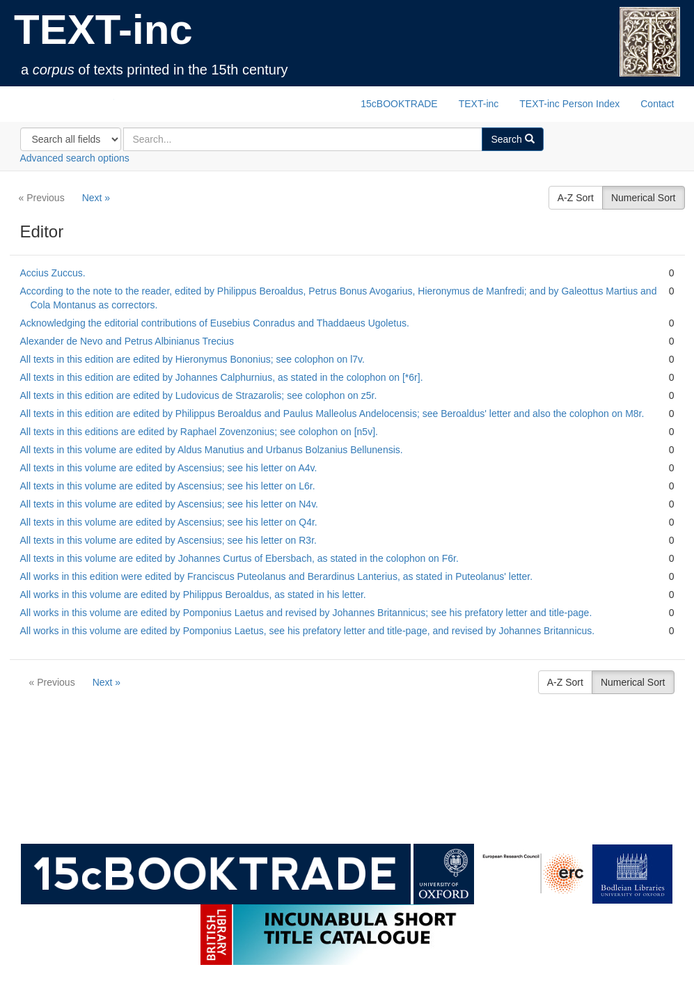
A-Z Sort (576, 197)
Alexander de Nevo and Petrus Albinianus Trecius (127, 341)
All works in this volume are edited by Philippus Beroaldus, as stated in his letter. (193, 594)
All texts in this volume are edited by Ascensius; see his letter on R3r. (168, 540)
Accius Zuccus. (53, 272)
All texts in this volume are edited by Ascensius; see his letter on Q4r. (168, 522)
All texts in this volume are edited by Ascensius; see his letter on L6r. (167, 486)
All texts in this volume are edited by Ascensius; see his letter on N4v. (169, 504)
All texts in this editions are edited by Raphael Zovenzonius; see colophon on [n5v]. (199, 431)
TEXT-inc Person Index (569, 103)
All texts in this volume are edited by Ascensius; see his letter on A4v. (168, 467)
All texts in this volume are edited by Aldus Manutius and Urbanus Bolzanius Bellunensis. (211, 449)
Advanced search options (74, 158)
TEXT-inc (103, 29)
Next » (96, 197)
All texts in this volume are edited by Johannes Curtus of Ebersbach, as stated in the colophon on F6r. (239, 558)
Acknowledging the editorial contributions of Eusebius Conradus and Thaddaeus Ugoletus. (214, 323)
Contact (657, 103)
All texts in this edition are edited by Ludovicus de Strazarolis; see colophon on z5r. (198, 395)
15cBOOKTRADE (399, 103)
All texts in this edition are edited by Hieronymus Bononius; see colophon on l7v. (192, 359)
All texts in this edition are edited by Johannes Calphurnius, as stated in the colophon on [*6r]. (221, 377)
